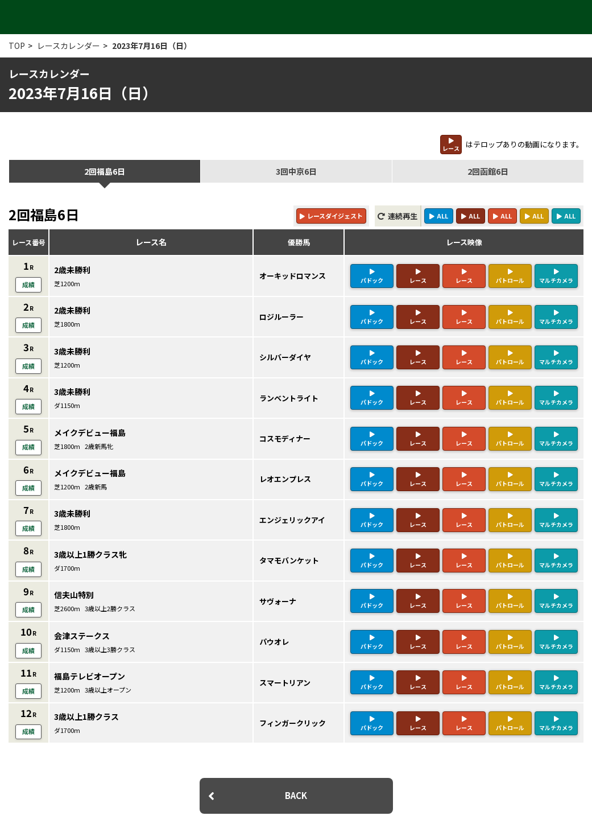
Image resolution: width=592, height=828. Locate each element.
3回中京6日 (296, 171)
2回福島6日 (104, 171)
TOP (17, 45)
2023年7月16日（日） (152, 45)
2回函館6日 (488, 171)
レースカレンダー (68, 45)
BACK (296, 775)
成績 (28, 283)
